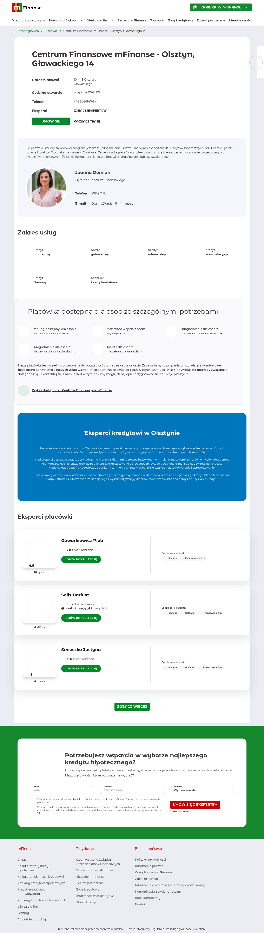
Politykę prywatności (179, 929)
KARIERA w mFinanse (217, 7)
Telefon (109, 786)
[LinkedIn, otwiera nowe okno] (86, 910)
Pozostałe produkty (32, 919)
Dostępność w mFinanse (94, 870)
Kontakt (141, 904)
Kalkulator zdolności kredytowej (41, 877)
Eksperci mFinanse (132, 20)
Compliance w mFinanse (153, 872)
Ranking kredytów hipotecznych (41, 883)
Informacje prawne (149, 866)
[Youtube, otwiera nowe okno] (93, 910)
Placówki (157, 20)
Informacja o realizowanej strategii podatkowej (169, 885)
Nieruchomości (240, 20)
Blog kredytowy (180, 20)
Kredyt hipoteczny (26, 20)
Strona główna (28, 31)
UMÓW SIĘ (50, 121)
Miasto (179, 786)
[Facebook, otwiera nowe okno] (79, 910)
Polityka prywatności (150, 859)
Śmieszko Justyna (81, 649)
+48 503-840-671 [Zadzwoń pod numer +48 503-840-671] (85, 101)
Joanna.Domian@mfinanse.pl (113, 203)
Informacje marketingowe (95, 896)
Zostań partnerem (211, 20)
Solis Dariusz (75, 595)
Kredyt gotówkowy (64, 20)
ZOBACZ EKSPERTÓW (90, 110)
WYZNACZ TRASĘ (87, 121)
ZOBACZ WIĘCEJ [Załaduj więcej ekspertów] (132, 707)
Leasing (23, 913)
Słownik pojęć (86, 902)
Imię (37, 786)
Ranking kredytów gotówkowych (42, 900)
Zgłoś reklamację (147, 879)
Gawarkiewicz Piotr (82, 540)
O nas (22, 859)
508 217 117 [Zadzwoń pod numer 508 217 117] (98, 193)
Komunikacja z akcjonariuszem (158, 891)
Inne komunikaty (147, 898)
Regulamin (157, 929)
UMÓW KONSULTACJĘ (81, 559)
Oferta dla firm (98, 20)
